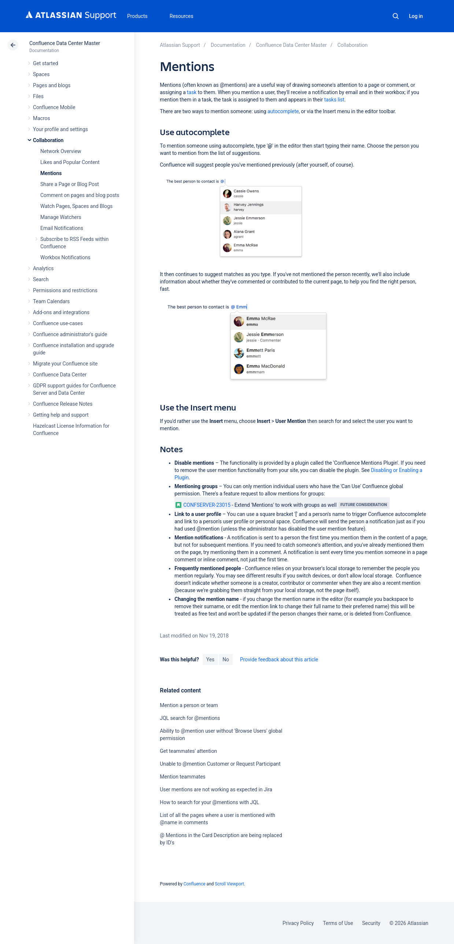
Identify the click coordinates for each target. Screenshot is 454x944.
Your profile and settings (60, 129)
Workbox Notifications (65, 257)
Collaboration (48, 140)
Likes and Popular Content (70, 162)
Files (38, 96)
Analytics (43, 268)
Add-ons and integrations (61, 312)
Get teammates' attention (188, 751)
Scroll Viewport (229, 884)
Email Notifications (61, 228)
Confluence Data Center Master (64, 43)
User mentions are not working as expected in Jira (216, 789)
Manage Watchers (60, 217)
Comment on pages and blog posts (79, 195)
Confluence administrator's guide (70, 334)
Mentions (51, 173)
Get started (45, 63)
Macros (41, 118)
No (225, 659)
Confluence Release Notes (62, 404)
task (191, 92)
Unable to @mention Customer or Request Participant (220, 764)
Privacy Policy (298, 923)
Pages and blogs (51, 85)
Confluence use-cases (58, 323)
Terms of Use (338, 923)
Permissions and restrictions (65, 290)
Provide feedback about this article (279, 659)
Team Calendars (51, 301)
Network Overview (60, 151)
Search (396, 16)
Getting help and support (61, 415)
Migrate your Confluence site (65, 364)
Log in (416, 16)
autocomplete (283, 111)
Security (371, 923)
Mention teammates (182, 777)
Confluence (195, 884)
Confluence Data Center (59, 375)
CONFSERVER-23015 (203, 505)
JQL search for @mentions (190, 718)
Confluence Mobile (54, 107)
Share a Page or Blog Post (69, 184)
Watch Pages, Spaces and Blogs (76, 206)
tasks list (334, 100)
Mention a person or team (189, 705)
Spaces (41, 74)
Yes (210, 659)
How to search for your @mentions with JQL (209, 802)
